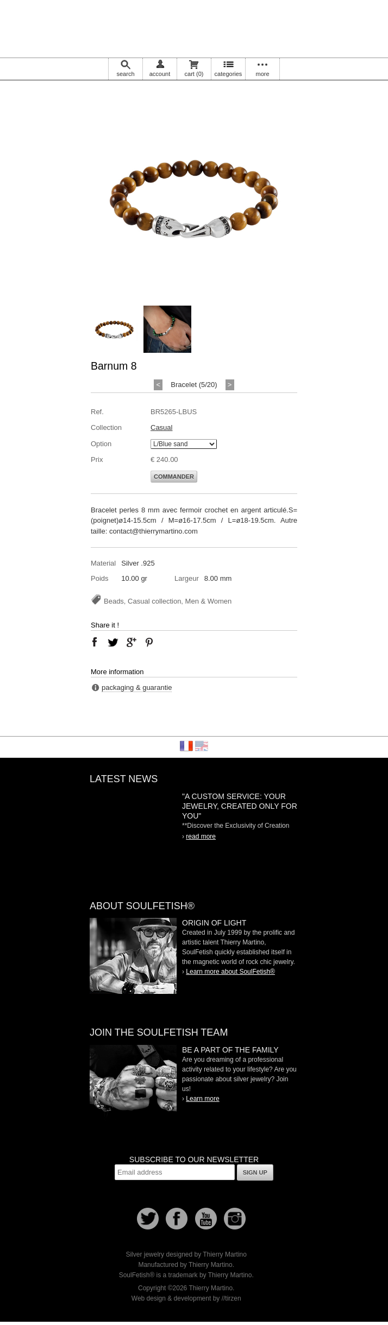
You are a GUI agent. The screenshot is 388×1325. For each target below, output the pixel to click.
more (262, 74)
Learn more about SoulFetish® (230, 971)
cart (194, 74)
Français (186, 745)
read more (201, 836)
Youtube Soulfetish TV (206, 1218)
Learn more (202, 1098)
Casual (161, 427)
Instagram (235, 1218)
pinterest (149, 642)
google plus (131, 642)
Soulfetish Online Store (194, 27)
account (160, 74)
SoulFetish (133, 956)
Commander (174, 476)
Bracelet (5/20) (194, 385)
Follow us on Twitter (148, 1218)
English (201, 745)
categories (228, 74)
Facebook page (176, 1218)
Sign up (255, 1172)
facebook (94, 642)
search (125, 74)
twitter (113, 642)
